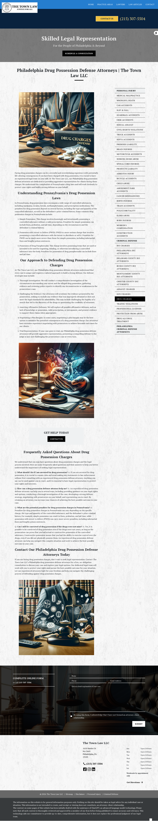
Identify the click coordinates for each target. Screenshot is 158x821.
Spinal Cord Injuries (128, 164)
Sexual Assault (125, 125)
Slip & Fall (123, 110)
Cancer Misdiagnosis (128, 196)
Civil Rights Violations (130, 130)
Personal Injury (126, 91)
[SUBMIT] (138, 724)
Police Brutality (126, 211)
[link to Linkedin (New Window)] (93, 769)
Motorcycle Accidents (129, 154)
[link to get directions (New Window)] (103, 754)
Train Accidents (126, 206)
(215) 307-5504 (129, 19)
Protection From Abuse (130, 314)
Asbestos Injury (125, 174)
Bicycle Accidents (127, 178)
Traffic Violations (127, 304)
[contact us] (99, 19)
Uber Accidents (125, 120)
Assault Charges (126, 289)
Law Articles (135, 4)
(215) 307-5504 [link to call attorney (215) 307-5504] (93, 763)
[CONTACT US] (56, 439)
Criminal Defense (127, 241)
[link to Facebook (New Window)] (85, 769)
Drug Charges (124, 299)
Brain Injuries (124, 149)
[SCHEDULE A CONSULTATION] (79, 54)
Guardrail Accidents (128, 115)
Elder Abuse (123, 215)
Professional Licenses (129, 309)
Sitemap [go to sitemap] (69, 794)
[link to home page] (20, 7)
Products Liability (127, 169)
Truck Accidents (126, 135)
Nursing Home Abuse (128, 159)
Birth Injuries (124, 201)
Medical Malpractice (128, 95)
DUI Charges (123, 246)
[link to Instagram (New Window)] (89, 769)
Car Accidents (124, 105)
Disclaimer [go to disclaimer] (80, 794)
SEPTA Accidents (126, 139)
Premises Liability (127, 144)
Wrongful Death (126, 100)
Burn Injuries (124, 220)
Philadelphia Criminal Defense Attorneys (127, 329)
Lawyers (120, 4)
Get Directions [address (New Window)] (135, 782)
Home (91, 4)
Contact (149, 4)
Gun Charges (123, 294)
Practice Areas (105, 4)
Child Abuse (123, 183)
